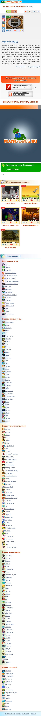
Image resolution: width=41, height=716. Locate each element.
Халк (5, 533)
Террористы (7, 654)
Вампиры (6, 558)
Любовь (6, 366)
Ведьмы (6, 561)
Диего (5, 448)
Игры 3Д (6, 270)
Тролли (6, 657)
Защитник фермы (30, 194)
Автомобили (7, 673)
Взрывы (6, 330)
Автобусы (6, 671)
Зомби (5, 588)
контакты (18, 714)
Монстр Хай (7, 487)
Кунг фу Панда (8, 468)
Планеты (6, 385)
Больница (6, 328)
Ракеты (6, 698)
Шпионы (6, 662)
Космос (6, 355)
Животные (7, 586)
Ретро (5, 308)
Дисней (6, 451)
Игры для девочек (9, 275)
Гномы (5, 572)
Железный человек (10, 454)
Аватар (6, 429)
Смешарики (7, 517)
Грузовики (7, 682)
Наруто (6, 489)
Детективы (7, 577)
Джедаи (6, 580)
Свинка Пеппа (8, 509)
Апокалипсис (8, 322)
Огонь (5, 374)
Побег (5, 388)
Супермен (7, 525)
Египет (5, 341)
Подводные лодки (9, 693)
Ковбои (6, 594)
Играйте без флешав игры (21, 94)
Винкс (5, 443)
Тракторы (6, 709)
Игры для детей (8, 278)
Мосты (5, 369)
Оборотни (6, 613)
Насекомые (7, 607)
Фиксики (6, 531)
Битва (5, 325)
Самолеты (7, 701)
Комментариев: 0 (21, 67)
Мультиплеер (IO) (9, 295)
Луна (5, 363)
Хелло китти (7, 536)
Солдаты (6, 649)
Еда (5, 344)
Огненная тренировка (10, 216)
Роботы (6, 635)
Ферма (6, 407)
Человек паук (8, 539)
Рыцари (6, 640)
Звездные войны (9, 459)
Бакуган (6, 432)
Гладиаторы (7, 569)
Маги (5, 599)
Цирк (5, 415)
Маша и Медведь (9, 481)
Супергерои (7, 399)
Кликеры (6, 286)
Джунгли (6, 339)
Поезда (6, 695)
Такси (5, 704)
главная (7, 714)
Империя (6, 350)
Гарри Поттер (8, 446)
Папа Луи (6, 500)
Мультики (6, 371)
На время (6, 297)
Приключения (8, 306)
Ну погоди (7, 492)
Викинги (6, 564)
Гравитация (7, 336)
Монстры (6, 602)
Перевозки (7, 382)
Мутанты (6, 605)
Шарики (6, 418)
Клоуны (6, 591)
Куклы (5, 596)
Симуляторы (7, 314)
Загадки (6, 267)
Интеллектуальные (10, 284)
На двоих (6, 300)
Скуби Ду (6, 514)
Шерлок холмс (8, 542)
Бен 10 (6, 435)
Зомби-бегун (10, 194)
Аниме (5, 264)
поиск (13, 714)
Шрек (5, 544)
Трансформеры (8, 528)
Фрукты (6, 410)
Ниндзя (6, 610)
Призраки (6, 627)
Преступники (7, 624)
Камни (5, 352)
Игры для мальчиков (10, 281)
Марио (5, 479)
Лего (5, 361)
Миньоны (6, 484)
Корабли (6, 684)
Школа (5, 421)
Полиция (6, 621)
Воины (5, 566)
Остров (6, 377)
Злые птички (7, 462)
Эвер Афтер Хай (9, 547)
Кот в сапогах (8, 465)
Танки (5, 706)
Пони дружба (8, 503)
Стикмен (6, 651)
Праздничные (8, 303)
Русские (6, 311)
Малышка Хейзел (9, 476)
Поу (5, 506)
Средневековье (8, 396)
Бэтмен (6, 440)
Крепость (6, 358)
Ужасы (5, 404)
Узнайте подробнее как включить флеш (21, 86)
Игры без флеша (9, 273)
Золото (6, 347)
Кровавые (7, 289)
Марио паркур (10, 238)
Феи (5, 660)
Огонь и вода (8, 495)
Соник (5, 522)
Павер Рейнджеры (9, 498)
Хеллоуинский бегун (30, 216)
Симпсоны (7, 511)
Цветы (5, 413)
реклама (33, 714)
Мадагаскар (7, 473)
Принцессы (7, 629)
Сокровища (7, 393)
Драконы (6, 583)
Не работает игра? (34, 67)
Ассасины (6, 555)
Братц (5, 437)
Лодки (5, 687)
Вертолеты (7, 679)
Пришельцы (7, 632)
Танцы (5, 402)
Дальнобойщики (9, 575)
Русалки (6, 638)
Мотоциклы (7, 690)
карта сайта (25, 714)
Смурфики (7, 520)
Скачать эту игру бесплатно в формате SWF (20, 167)
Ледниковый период (10, 470)
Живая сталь (8, 457)
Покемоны (7, 618)
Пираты (6, 616)
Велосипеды (7, 676)
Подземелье (7, 391)
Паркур (6, 380)
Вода (5, 333)
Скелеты (6, 646)
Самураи (6, 643)
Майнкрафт (7, 292)
